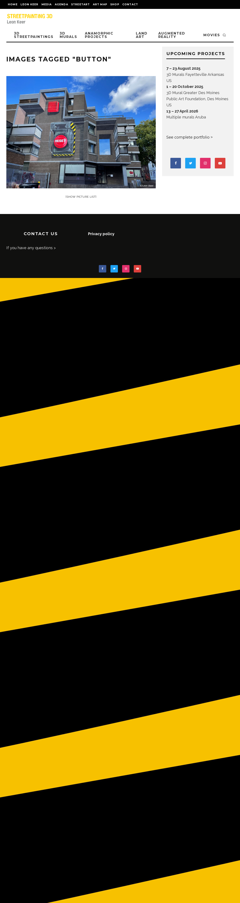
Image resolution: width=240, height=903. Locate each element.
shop (114, 4)
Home (13, 4)
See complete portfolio (188, 137)
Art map (100, 4)
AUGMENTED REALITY (171, 35)
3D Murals (68, 35)
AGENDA (61, 4)
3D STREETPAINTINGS (34, 35)
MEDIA (46, 4)
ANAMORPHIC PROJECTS (99, 35)
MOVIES (211, 35)
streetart (80, 4)
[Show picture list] (81, 196)
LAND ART (142, 35)
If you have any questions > (31, 248)
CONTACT (130, 4)
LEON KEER (30, 4)
